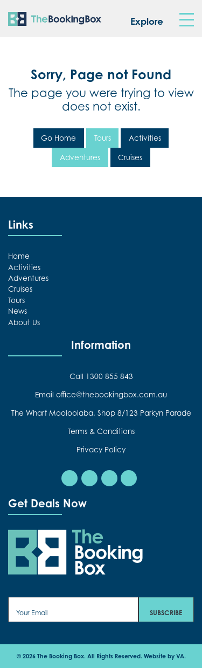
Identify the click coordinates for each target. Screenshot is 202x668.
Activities (145, 138)
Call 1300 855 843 (101, 376)
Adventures (80, 157)
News (17, 311)
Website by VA (164, 656)
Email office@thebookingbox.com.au (101, 394)
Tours (102, 138)
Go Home (58, 138)
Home (19, 256)
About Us (24, 322)
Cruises (130, 157)
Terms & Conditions (101, 431)
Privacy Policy (101, 449)
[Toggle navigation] (186, 20)
